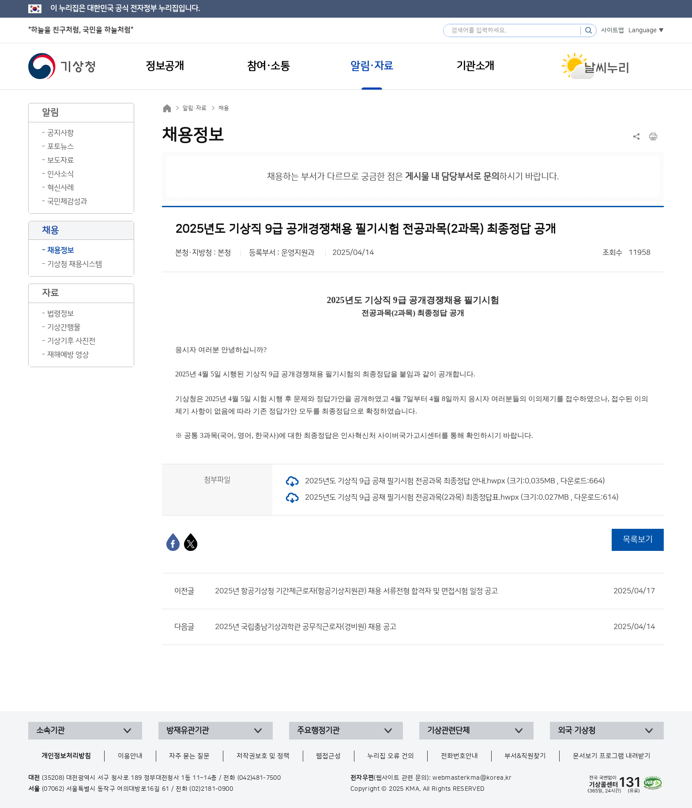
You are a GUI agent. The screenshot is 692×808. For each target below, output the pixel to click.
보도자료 (60, 160)
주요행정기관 (318, 730)
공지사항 (60, 133)
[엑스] (190, 542)
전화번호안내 (459, 756)
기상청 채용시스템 (74, 264)
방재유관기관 (187, 730)
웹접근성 (328, 756)
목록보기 (638, 539)
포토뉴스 (60, 147)
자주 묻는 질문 (189, 756)
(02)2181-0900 (211, 789)
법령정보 (60, 314)
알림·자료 (195, 108)
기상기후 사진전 (71, 341)
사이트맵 (612, 30)
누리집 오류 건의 (390, 756)
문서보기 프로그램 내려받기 (612, 756)
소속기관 (50, 730)
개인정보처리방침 (66, 756)
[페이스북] (173, 542)
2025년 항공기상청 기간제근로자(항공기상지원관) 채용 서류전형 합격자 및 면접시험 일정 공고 (435, 591)
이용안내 (130, 756)
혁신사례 (60, 188)
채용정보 (60, 250)
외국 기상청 (576, 730)
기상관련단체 (448, 730)
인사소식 (60, 174)
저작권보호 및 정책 (263, 756)
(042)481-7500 (259, 777)
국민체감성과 (67, 201)
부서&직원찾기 (525, 756)
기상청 (61, 66)
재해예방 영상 (68, 355)
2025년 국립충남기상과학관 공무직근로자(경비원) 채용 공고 (435, 627)
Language (642, 30)
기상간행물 (63, 327)
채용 (223, 108)
